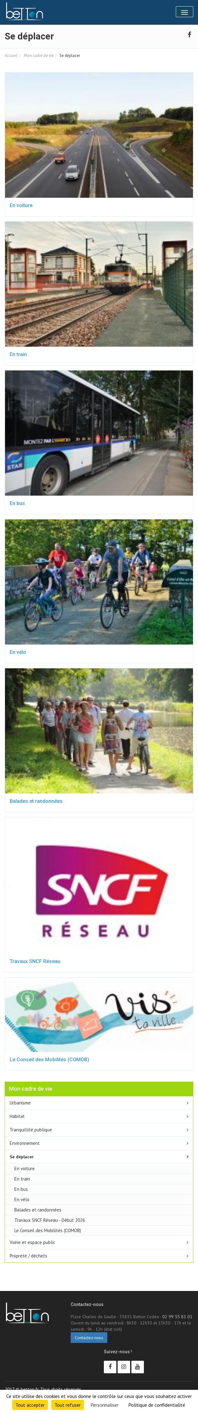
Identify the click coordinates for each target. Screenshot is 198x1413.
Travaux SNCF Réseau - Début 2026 (49, 1220)
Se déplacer (21, 1157)
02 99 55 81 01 (177, 1316)
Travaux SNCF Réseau (35, 961)
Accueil (11, 55)
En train (18, 354)
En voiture (21, 205)
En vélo (18, 652)
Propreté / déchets (28, 1256)
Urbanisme (20, 1103)
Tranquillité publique (31, 1130)
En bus (17, 503)
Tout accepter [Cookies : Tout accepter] (30, 1405)
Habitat (17, 1116)
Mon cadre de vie (38, 55)
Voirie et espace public (32, 1242)
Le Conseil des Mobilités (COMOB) (49, 1060)
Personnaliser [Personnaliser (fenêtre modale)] (104, 1405)
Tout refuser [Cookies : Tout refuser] (67, 1405)
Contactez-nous (89, 1337)
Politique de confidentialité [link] (156, 1405)
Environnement (25, 1143)
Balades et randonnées (36, 801)
